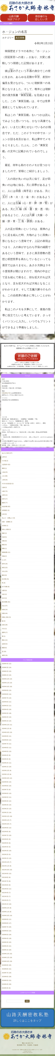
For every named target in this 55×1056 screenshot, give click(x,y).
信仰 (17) (4, 499)
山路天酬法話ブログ (13, 18)
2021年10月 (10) (7, 869)
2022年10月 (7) (6, 824)
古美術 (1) (5, 525)
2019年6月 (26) (6, 976)
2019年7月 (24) (6, 972)
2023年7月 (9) (6, 789)
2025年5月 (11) (6, 705)
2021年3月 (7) (6, 896)
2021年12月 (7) (6, 862)
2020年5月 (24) (6, 934)
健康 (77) (4, 502)
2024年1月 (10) (6, 766)
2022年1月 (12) (6, 858)
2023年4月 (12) (6, 801)
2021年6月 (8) (6, 885)
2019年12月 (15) (7, 953)
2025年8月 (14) (6, 694)
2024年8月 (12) (6, 740)
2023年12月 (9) (6, 770)
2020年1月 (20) (6, 950)
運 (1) (3, 636)
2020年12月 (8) (6, 908)
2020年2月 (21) (6, 946)
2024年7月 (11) (6, 744)
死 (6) (3, 583)
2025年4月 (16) (6, 709)
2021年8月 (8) (6, 877)
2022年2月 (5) (6, 854)
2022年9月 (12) (6, 827)
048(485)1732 (6, 393)
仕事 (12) (4, 495)
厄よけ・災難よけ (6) (8, 518)
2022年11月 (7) (6, 820)
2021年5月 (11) (6, 889)
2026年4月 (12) (6, 663)
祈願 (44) (4, 613)
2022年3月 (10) (6, 850)
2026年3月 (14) (6, 667)
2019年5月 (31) (6, 980)
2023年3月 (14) (6, 805)
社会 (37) (4, 605)
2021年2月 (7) (6, 900)
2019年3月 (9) (6, 988)
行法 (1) (4, 628)
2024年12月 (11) (7, 724)
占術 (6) (4, 514)
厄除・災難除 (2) (7, 521)
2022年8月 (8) (6, 831)
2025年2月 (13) (6, 717)
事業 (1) (4, 468)
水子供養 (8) (5, 586)
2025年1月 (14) (6, 721)
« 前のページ (4, 336)
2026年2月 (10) (6, 671)
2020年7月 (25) (6, 927)
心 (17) (4, 560)
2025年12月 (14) (7, 679)
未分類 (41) (5, 579)
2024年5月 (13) (6, 751)
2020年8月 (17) (6, 923)
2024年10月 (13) (7, 732)
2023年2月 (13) (6, 808)
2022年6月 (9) (6, 839)
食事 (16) (4, 655)
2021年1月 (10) (6, 904)
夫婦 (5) (4, 537)
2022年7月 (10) (6, 835)
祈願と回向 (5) (6, 617)
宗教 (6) (4, 541)
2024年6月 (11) (6, 747)
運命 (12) (4, 640)
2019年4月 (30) (6, 984)
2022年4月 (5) (6, 847)
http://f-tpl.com (29, 1052)
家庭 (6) (4, 544)
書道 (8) (4, 575)
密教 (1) (4, 548)
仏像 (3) (4, 487)
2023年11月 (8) (6, 774)
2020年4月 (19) (6, 938)
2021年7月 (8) (6, 881)
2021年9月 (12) (6, 873)
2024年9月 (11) (6, 736)
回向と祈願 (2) (6, 529)
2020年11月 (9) (6, 911)
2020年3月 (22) (6, 942)
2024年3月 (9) (6, 759)
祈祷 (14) (4, 609)
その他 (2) (5, 460)
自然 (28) (4, 625)
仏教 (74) (4, 491)
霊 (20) (4, 651)
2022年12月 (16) (7, 816)
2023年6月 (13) (6, 793)
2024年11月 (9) (6, 728)
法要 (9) (4, 590)
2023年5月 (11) (6, 797)
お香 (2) (4, 457)
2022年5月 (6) (6, 843)
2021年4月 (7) (6, 892)
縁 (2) (3, 621)
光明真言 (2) (5, 510)
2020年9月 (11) (6, 919)
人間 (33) (4, 480)
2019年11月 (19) (7, 957)
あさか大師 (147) (7, 453)
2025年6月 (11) (6, 702)
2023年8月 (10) (6, 785)
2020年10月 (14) (7, 915)
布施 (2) (4, 556)
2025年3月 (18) (6, 713)
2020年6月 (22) (6, 931)
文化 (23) (4, 571)
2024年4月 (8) (6, 755)
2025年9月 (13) (6, 690)
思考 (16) (4, 563)
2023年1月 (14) (6, 812)
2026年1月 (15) (6, 675)
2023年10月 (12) (7, 778)
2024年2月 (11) (6, 763)
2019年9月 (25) (6, 965)
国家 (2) (4, 533)
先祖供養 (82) (6, 506)
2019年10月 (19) (7, 961)
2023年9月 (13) (6, 782)
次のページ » (50, 336)
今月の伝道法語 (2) (8, 483)
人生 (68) (4, 476)
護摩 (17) (4, 632)
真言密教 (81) (6, 602)
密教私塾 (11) (6, 552)
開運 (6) (4, 647)
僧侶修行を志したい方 (41, 18)
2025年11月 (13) (7, 682)
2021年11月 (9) (6, 866)
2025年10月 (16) (7, 686)
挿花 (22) (4, 567)
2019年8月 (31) (6, 969)
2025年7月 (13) (6, 698)
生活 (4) (4, 598)
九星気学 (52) (6, 464)
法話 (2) (4, 594)
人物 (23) (4, 472)
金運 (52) (4, 644)
